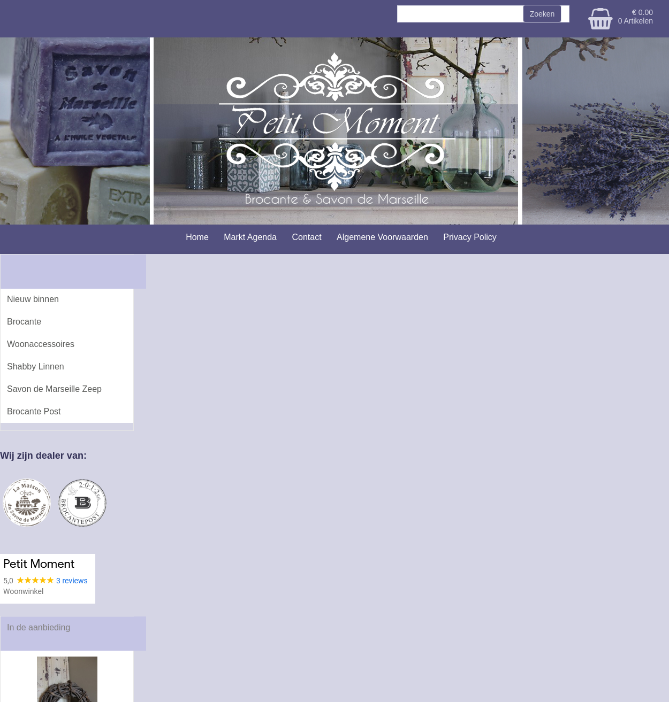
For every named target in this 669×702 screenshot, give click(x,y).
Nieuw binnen (33, 299)
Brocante (24, 321)
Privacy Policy (470, 237)
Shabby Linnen (35, 366)
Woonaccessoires (40, 344)
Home (197, 237)
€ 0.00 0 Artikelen (635, 16)
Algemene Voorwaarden (382, 237)
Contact (306, 237)
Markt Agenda (250, 237)
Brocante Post (34, 411)
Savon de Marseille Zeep (54, 389)
